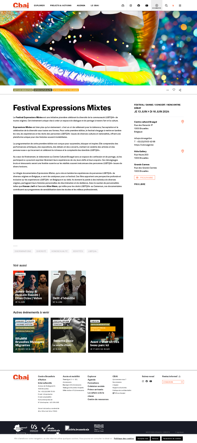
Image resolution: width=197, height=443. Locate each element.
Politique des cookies (124, 438)
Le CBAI (95, 5)
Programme (144, 177)
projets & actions (60, 5)
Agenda (81, 5)
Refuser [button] (155, 438)
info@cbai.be (47, 394)
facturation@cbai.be (45, 399)
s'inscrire (168, 382)
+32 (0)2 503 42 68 (146, 141)
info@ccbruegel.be (143, 138)
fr (173, 5)
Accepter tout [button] (142, 438)
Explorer (39, 5)
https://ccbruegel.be (143, 144)
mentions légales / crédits (158, 432)
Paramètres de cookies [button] (172, 438)
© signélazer (179, 432)
